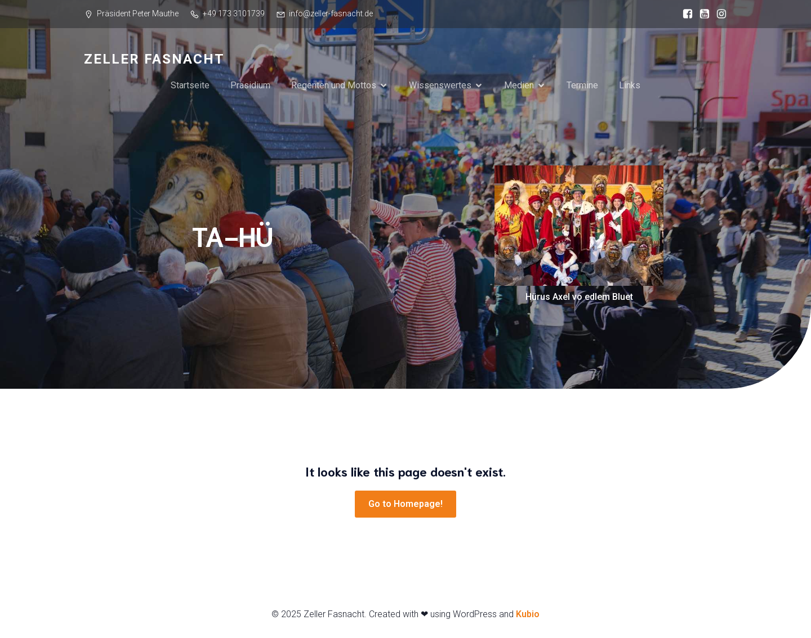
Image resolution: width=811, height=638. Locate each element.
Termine (582, 85)
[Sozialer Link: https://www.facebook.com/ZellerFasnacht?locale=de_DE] (684, 14)
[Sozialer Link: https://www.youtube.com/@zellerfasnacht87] (701, 14)
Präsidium (250, 85)
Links (629, 85)
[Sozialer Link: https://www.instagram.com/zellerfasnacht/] (718, 14)
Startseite (190, 85)
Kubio (528, 614)
